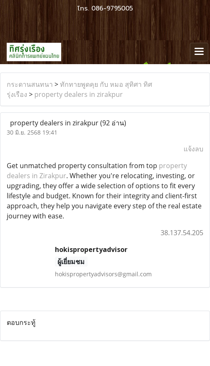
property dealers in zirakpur (78, 94)
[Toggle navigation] (199, 52)
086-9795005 (112, 8)
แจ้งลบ (193, 148)
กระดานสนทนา (30, 84)
